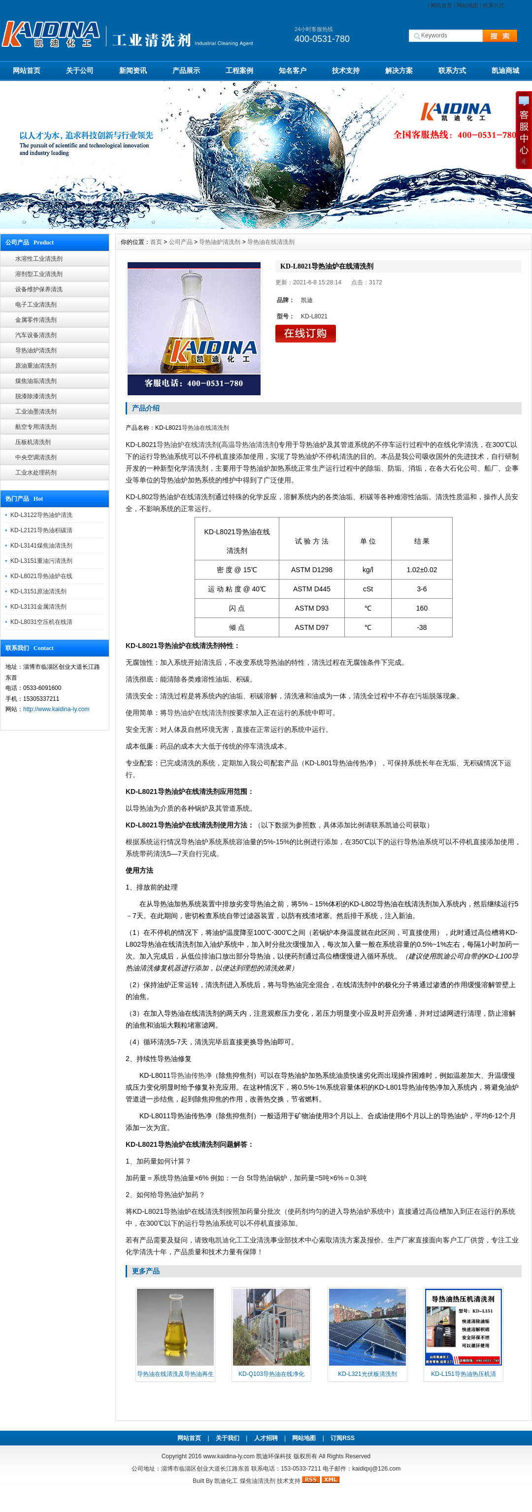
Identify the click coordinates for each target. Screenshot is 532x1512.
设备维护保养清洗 (39, 289)
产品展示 (186, 70)
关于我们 (227, 1438)
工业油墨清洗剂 (36, 411)
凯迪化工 (226, 1481)
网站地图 (467, 5)
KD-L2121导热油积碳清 (41, 530)
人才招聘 (266, 1438)
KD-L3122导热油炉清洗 (41, 515)
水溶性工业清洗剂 (39, 258)
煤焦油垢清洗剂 (36, 381)
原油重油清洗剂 (36, 365)
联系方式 (493, 5)
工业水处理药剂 (36, 472)
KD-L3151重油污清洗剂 (41, 560)
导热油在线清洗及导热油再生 (175, 1374)
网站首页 (441, 5)
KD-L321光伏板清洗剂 (367, 1374)
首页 (156, 242)
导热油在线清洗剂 (271, 242)
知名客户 (292, 70)
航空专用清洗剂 (36, 426)
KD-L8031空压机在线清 (41, 622)
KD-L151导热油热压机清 (463, 1374)
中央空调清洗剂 (36, 457)
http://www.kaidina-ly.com (56, 709)
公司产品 (181, 242)
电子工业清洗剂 (36, 304)
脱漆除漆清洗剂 (36, 396)
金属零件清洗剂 (36, 319)
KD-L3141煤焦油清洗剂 (41, 545)
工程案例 (239, 70)
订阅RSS (343, 1438)
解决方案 (399, 70)
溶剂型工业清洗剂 (39, 274)
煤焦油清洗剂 (257, 1481)
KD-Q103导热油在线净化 (271, 1374)
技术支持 (346, 70)
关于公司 (80, 70)
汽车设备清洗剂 (36, 335)
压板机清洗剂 (33, 442)
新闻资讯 (133, 70)
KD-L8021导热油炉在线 (41, 576)
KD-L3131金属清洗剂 (38, 606)
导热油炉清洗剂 (36, 350)
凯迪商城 (505, 70)
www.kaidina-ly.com (228, 1456)
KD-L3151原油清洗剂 (38, 591)
